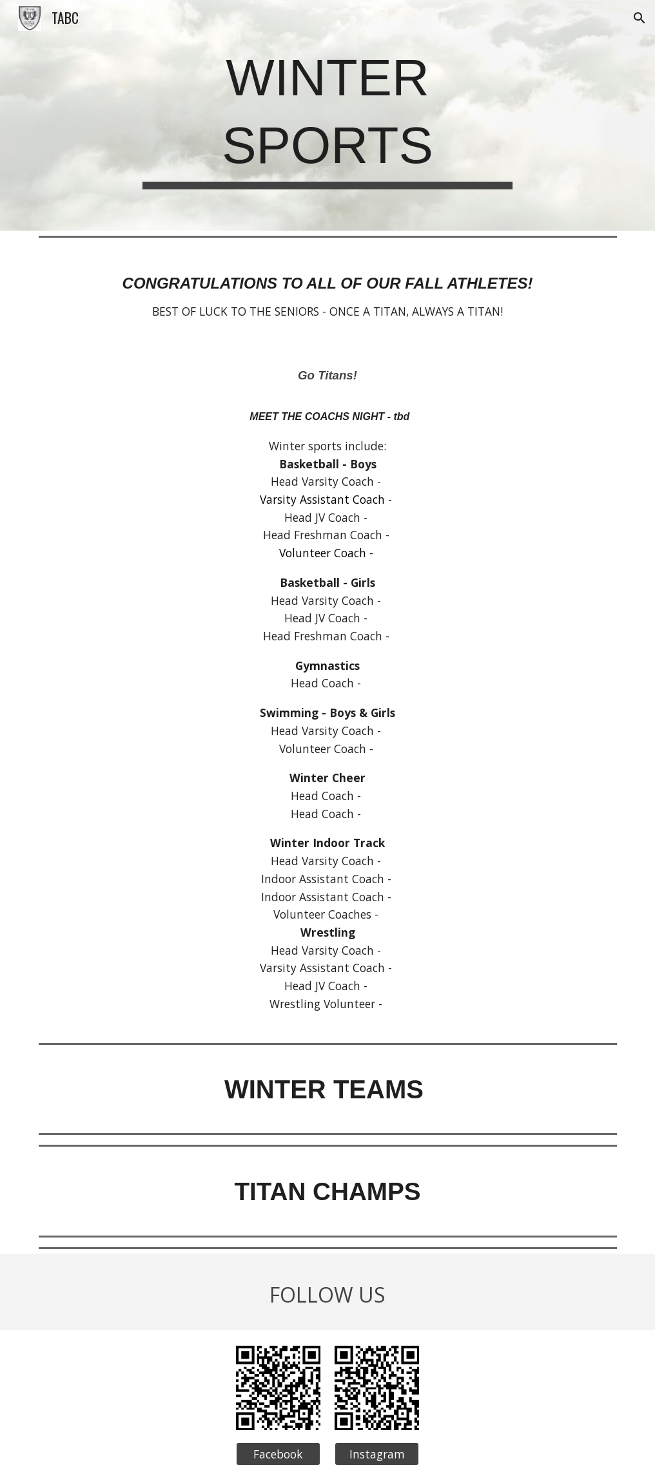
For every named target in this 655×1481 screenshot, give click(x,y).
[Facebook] (278, 1454)
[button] (639, 18)
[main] (327, 115)
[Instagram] (376, 1454)
